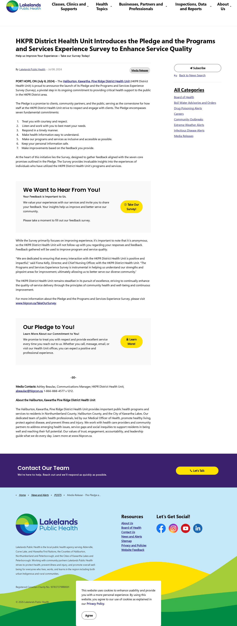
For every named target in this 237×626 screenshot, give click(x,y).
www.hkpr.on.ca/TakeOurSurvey (36, 303)
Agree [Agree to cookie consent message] (89, 615)
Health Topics (105, 19)
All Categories (189, 90)
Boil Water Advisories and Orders (195, 103)
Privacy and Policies (133, 545)
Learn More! (131, 341)
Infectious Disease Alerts (189, 130)
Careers (124, 6)
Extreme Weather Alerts (189, 125)
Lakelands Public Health (32, 69)
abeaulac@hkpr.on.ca (29, 391)
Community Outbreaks (188, 119)
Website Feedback (132, 550)
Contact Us (109, 6)
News (95, 6)
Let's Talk (197, 470)
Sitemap (126, 541)
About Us (223, 19)
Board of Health (184, 97)
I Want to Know (205, 6)
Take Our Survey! (131, 207)
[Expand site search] (228, 6)
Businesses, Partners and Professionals (143, 19)
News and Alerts (131, 536)
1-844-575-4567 (143, 6)
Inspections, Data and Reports (191, 19)
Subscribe (197, 68)
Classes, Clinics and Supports (73, 19)
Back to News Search (192, 75)
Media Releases (139, 70)
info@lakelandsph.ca (172, 6)
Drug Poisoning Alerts (188, 108)
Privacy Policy (95, 604)
